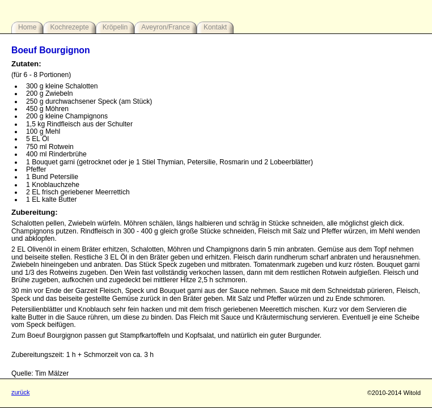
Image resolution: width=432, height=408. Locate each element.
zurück (20, 392)
